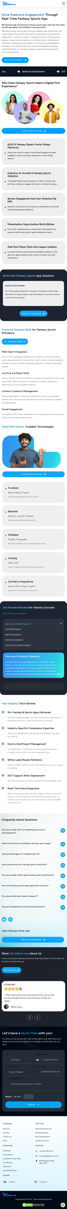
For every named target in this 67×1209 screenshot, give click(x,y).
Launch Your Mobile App (33, 697)
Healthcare (7, 1167)
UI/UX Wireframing (33, 640)
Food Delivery (8, 1155)
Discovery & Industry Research (33, 634)
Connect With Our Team (33, 131)
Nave (63, 3)
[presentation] (29, 1028)
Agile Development (33, 645)
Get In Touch (11, 980)
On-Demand (7, 1163)
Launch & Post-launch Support (33, 656)
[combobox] (38, 1060)
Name (7, 1054)
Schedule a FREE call (15, 352)
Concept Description (14, 1079)
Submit (33, 1104)
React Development (42, 1137)
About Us (6, 1129)
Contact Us (7, 1137)
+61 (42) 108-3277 (44, 1151)
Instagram (40, 1182)
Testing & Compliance (33, 650)
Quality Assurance (42, 1141)
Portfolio (6, 1133)
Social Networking (10, 1170)
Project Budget (11, 1066)
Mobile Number (41, 1054)
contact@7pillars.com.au (46, 1156)
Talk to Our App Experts (33, 950)
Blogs (5, 1141)
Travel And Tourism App (12, 1159)
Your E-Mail (40, 1066)
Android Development (43, 1129)
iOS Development (41, 1133)
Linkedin (9, 1182)
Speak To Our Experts (15, 60)
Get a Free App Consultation (16, 624)
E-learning (6, 1151)
